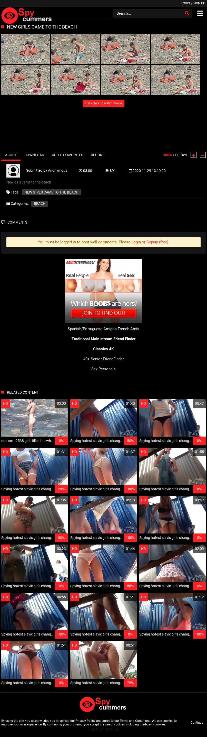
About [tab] (11, 155)
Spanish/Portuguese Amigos (92, 329)
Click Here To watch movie (103, 103)
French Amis (128, 329)
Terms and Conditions (135, 721)
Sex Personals (103, 369)
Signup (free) (157, 242)
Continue (197, 722)
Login (185, 3)
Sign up (199, 3)
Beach (39, 203)
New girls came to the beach (51, 192)
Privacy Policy (85, 721)
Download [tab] (34, 155)
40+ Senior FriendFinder (103, 359)
